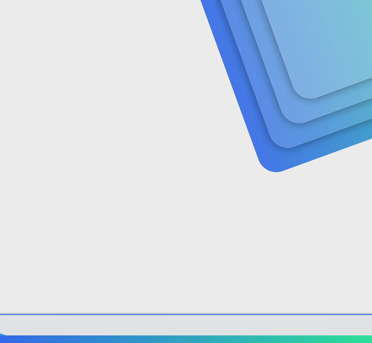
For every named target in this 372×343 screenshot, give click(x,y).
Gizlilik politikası (294, 339)
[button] (128, 9)
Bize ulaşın (237, 339)
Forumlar (113, 9)
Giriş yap (295, 37)
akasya (31, 109)
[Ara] (243, 9)
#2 (344, 197)
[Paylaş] (338, 119)
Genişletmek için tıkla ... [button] (207, 241)
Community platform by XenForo (186, 325)
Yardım (315, 339)
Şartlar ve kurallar (263, 339)
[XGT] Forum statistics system (186, 329)
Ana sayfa (333, 339)
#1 (344, 119)
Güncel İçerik (146, 9)
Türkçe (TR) (35, 339)
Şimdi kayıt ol (328, 37)
